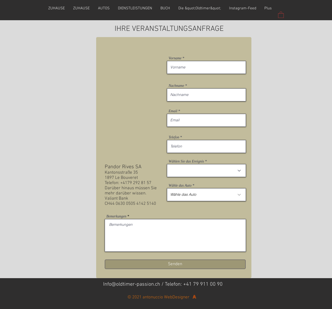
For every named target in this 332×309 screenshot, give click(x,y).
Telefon (174, 137)
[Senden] (175, 264)
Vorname (175, 58)
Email (173, 111)
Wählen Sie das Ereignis (186, 161)
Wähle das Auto (180, 185)
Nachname (176, 86)
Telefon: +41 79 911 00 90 (194, 284)
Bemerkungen (116, 216)
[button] (281, 14)
